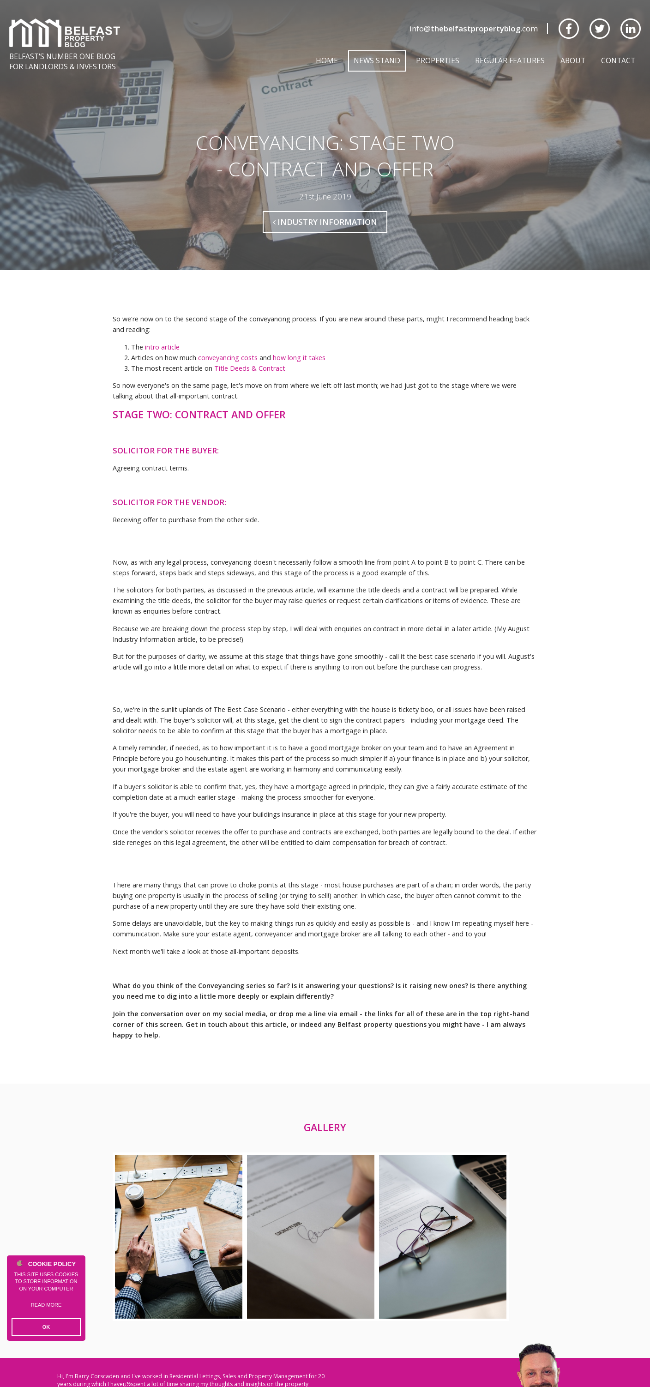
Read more (46, 1305)
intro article (162, 347)
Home (327, 60)
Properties (437, 60)
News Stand (377, 60)
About (572, 60)
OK (46, 1327)
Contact (618, 60)
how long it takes (299, 357)
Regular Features (510, 60)
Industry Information (325, 222)
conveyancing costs (228, 357)
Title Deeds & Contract (249, 368)
